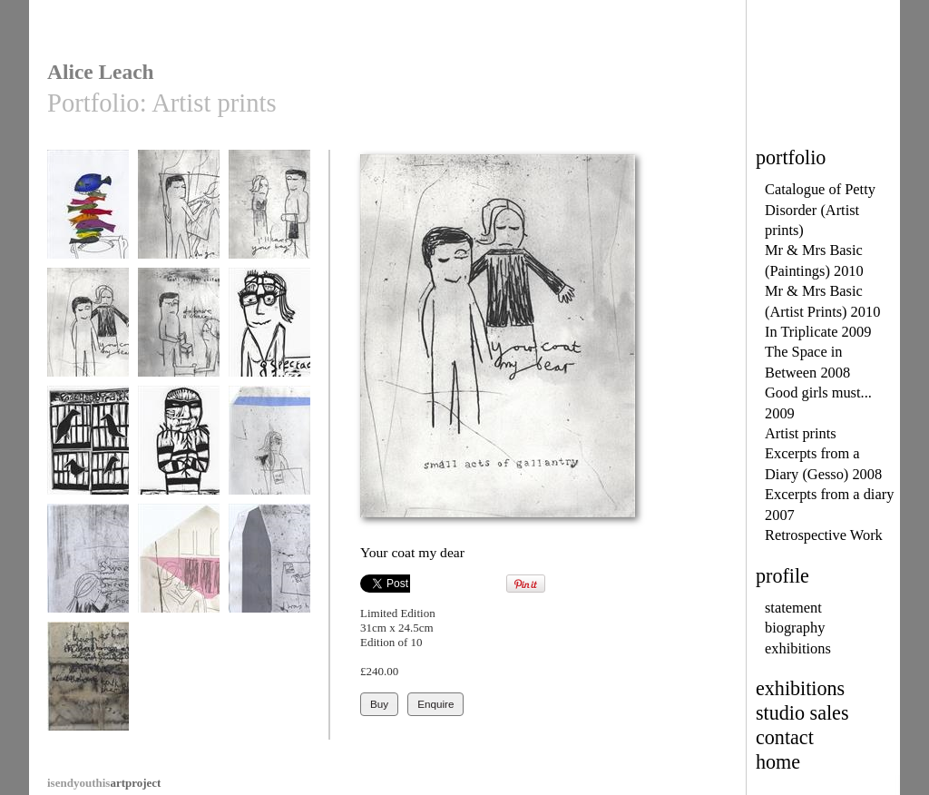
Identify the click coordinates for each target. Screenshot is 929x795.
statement (793, 607)
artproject (104, 783)
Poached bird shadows (88, 455)
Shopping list (88, 567)
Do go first (179, 213)
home (778, 762)
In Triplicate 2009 (818, 331)
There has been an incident (88, 691)
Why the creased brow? (269, 455)
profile (782, 575)
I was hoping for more (269, 573)
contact (785, 737)
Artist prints (800, 433)
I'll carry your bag (269, 213)
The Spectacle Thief (269, 337)
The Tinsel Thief (179, 449)
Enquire (435, 704)
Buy (379, 704)
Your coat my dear (88, 331)
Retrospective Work (824, 535)
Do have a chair (179, 331)
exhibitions (798, 648)
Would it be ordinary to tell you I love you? (179, 580)
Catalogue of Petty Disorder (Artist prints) (820, 210)
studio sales (802, 713)
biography (795, 627)
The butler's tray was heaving (88, 219)
